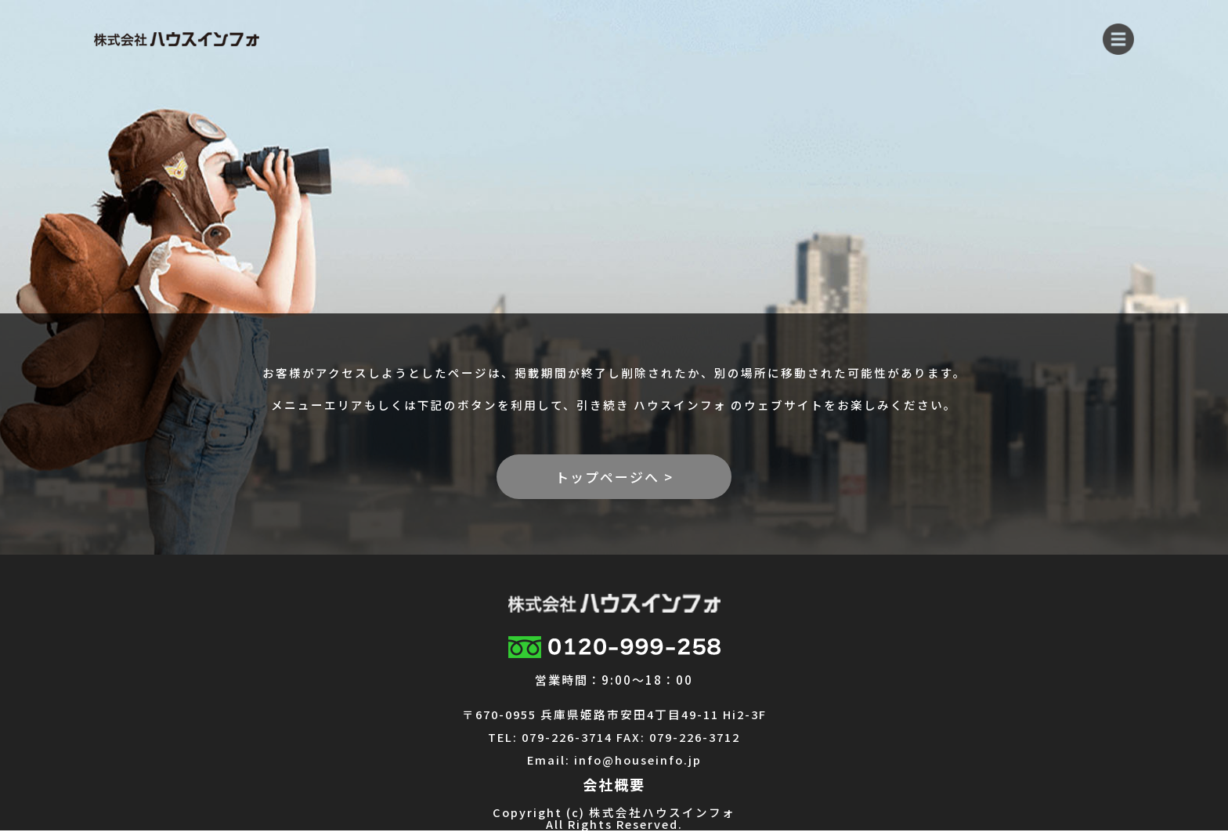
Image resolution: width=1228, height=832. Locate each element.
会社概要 (614, 784)
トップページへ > (614, 477)
